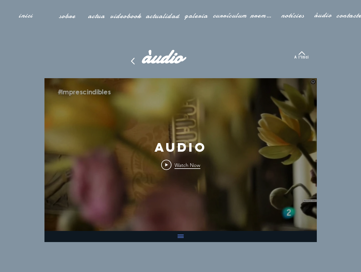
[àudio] (323, 15)
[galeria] (197, 16)
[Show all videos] (180, 236)
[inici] (26, 15)
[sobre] (67, 16)
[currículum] (230, 15)
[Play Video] (180, 165)
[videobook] (126, 16)
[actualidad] (163, 16)
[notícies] (293, 15)
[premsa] (261, 15)
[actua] (97, 16)
